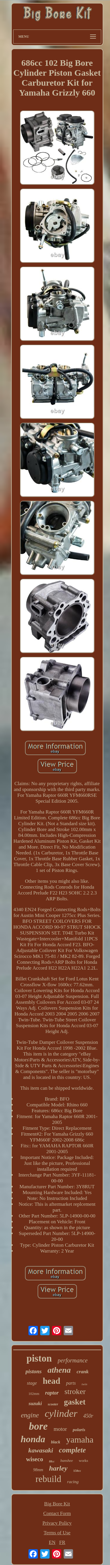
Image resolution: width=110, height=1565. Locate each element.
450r (88, 1416)
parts (71, 1383)
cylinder (61, 1413)
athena (59, 1369)
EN (52, 1542)
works (83, 1460)
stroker (75, 1391)
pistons (34, 1371)
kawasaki (40, 1450)
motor (60, 1429)
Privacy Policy (57, 1523)
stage (32, 1383)
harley (58, 1468)
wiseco (34, 1459)
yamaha (79, 1439)
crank (83, 1371)
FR (62, 1542)
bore (38, 1426)
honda (33, 1439)
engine (30, 1415)
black (55, 1442)
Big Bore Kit (57, 1504)
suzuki (35, 1403)
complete (72, 1450)
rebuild (48, 1479)
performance (73, 1360)
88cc (52, 1461)
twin (84, 1384)
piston (39, 1358)
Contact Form (57, 1513)
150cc (77, 1470)
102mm (33, 1394)
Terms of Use (57, 1532)
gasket (75, 1402)
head (51, 1381)
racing (73, 1481)
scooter (53, 1404)
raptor (52, 1393)
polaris (79, 1429)
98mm (38, 1470)
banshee (66, 1460)
